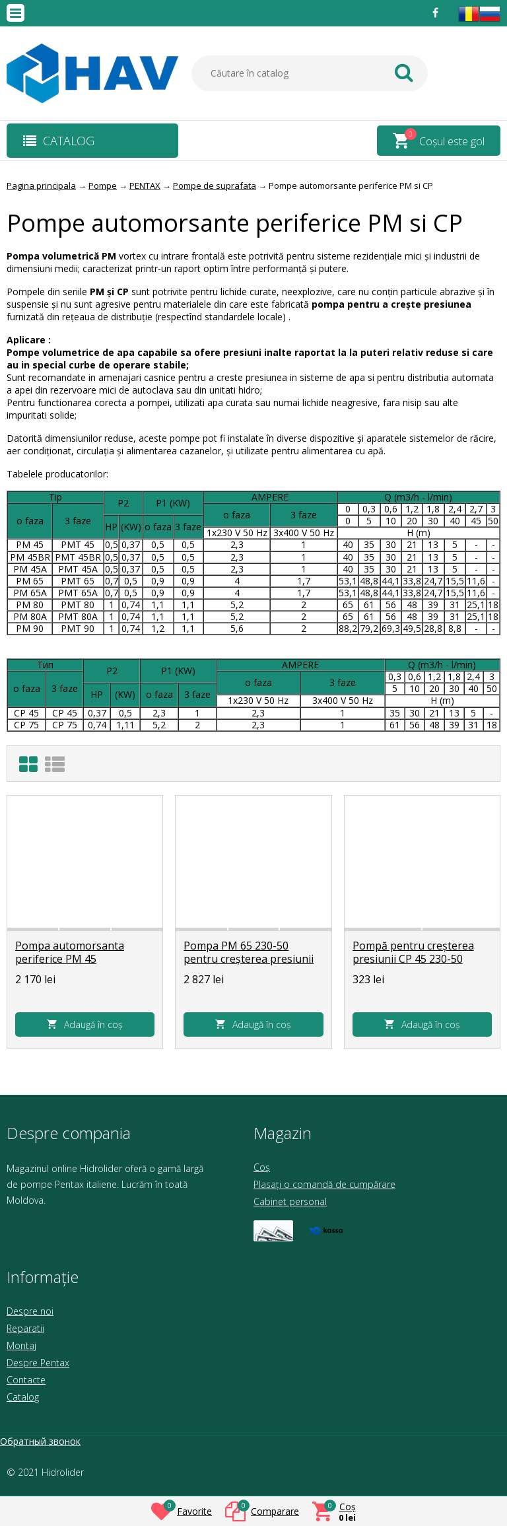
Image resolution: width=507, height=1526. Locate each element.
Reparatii (25, 1328)
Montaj (21, 1345)
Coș (262, 1167)
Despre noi (30, 1311)
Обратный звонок (40, 1441)
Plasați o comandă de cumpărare (324, 1184)
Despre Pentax (38, 1362)
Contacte (26, 1379)
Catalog (23, 1397)
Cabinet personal (290, 1201)
